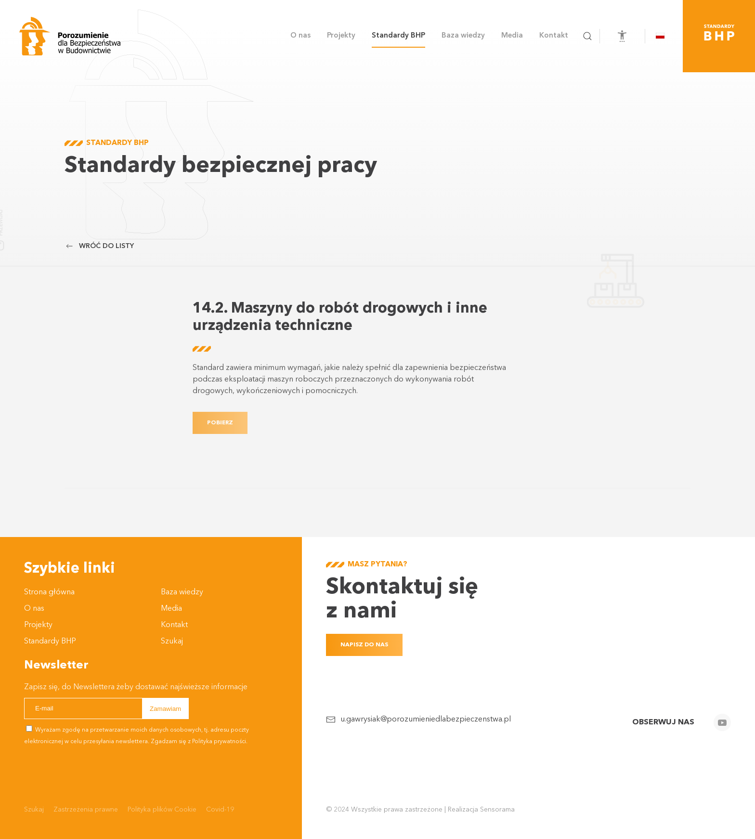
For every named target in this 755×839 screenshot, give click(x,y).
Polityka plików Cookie (162, 809)
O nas (34, 609)
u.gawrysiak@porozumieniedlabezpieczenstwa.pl (425, 719)
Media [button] (512, 35)
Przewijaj (22, 223)
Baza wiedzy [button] (463, 35)
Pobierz (220, 432)
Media (171, 609)
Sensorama (497, 809)
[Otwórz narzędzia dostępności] (622, 36)
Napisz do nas (364, 645)
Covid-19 (220, 809)
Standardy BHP (398, 35)
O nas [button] (300, 35)
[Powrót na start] (69, 36)
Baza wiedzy (182, 592)
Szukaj (172, 641)
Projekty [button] (341, 35)
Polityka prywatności (219, 742)
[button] (587, 36)
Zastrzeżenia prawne (85, 809)
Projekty (38, 625)
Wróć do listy (99, 246)
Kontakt (553, 35)
